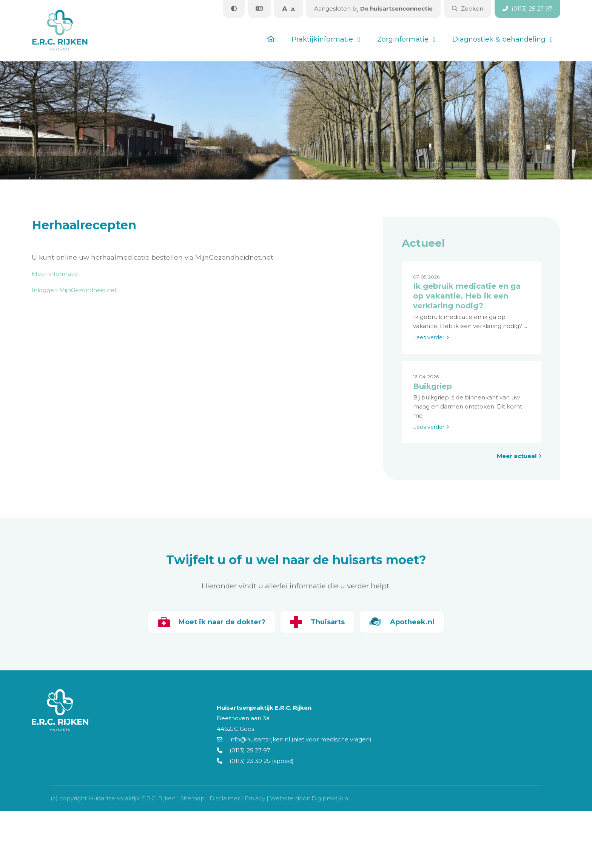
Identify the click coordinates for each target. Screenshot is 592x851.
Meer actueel (519, 456)
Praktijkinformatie (322, 39)
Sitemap (192, 798)
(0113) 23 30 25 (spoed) (255, 760)
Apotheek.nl (401, 622)
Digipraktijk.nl (330, 798)
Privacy (255, 798)
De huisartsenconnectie (373, 8)
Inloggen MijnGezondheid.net (74, 290)
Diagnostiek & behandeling (499, 39)
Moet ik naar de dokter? (211, 622)
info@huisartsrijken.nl (253, 739)
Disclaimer (225, 798)
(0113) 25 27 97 (243, 750)
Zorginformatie (403, 39)
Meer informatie (55, 273)
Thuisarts (317, 622)
